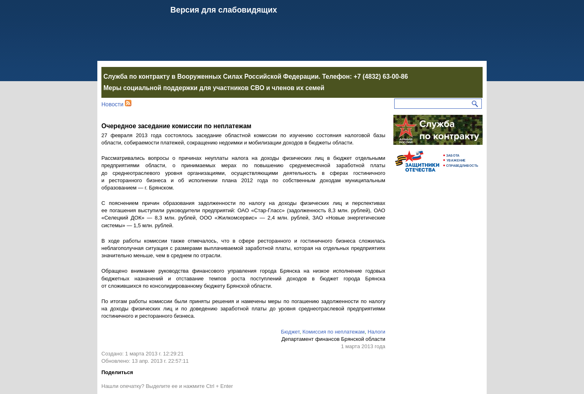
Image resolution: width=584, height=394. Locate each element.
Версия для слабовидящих (223, 9)
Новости (112, 104)
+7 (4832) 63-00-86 (381, 76)
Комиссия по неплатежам (334, 332)
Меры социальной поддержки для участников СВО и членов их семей (213, 87)
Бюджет (290, 332)
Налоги (376, 332)
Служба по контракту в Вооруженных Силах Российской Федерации (211, 76)
